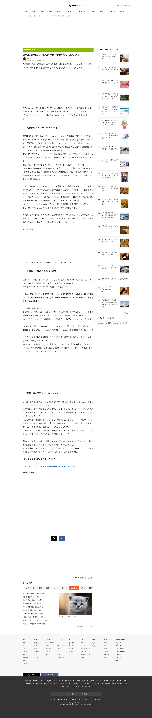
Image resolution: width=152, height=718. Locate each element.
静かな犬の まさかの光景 (32, 600)
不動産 (114, 684)
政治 (24, 648)
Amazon (101, 323)
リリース (118, 643)
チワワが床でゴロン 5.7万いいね (35, 620)
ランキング (111, 11)
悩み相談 (68, 684)
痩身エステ (79, 686)
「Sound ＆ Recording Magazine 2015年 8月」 (52, 466)
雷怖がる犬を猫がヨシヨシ (33, 597)
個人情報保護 (83, 699)
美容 (126, 684)
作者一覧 (118, 646)
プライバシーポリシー (70, 699)
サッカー (48, 648)
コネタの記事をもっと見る (84, 578)
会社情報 (52, 699)
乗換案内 (107, 684)
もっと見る (125, 313)
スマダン (83, 643)
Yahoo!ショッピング (120, 323)
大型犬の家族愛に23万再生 (33, 607)
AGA (73, 686)
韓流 (35, 654)
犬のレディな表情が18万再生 (34, 624)
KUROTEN (36, 681)
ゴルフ (48, 651)
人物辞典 (118, 654)
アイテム (99, 681)
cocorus (62, 684)
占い (81, 684)
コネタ (71, 646)
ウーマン (87, 684)
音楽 (35, 648)
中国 (24, 661)
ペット (71, 651)
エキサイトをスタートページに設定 (76, 694)
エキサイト (126, 6)
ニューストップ (117, 6)
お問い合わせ (98, 699)
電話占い (112, 681)
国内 (33, 11)
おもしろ (82, 11)
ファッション (61, 657)
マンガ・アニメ (62, 646)
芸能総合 (37, 643)
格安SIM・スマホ (122, 681)
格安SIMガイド (29, 684)
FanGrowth (59, 681)
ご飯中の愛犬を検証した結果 (34, 617)
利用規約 (59, 699)
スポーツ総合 (50, 643)
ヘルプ (117, 660)
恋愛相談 (75, 684)
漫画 (101, 11)
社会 (24, 643)
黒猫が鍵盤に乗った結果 (32, 603)
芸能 (50, 11)
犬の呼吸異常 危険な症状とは (34, 610)
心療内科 (92, 681)
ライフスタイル (85, 648)
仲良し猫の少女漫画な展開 (33, 614)
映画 (35, 646)
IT (58, 651)
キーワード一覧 (120, 651)
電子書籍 (87, 686)
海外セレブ (37, 651)
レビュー (60, 643)
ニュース (24, 11)
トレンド (71, 11)
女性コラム (84, 646)
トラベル (83, 651)
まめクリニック (69, 681)
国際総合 (25, 658)
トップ (26, 588)
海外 (42, 11)
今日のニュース (125, 11)
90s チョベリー (85, 654)
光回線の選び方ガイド (48, 681)
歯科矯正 (120, 684)
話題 (93, 646)
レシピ (94, 684)
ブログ (106, 681)
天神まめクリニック (82, 681)
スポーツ (60, 11)
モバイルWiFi (54, 684)
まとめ (25, 651)
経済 (24, 646)
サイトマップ (119, 657)
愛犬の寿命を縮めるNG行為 (33, 593)
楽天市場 (109, 323)
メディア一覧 (119, 648)
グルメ (59, 654)
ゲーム (59, 648)
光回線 (37, 684)
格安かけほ (44, 684)
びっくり (72, 643)
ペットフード (66, 686)
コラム (92, 11)
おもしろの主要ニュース (85, 626)
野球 (47, 646)
